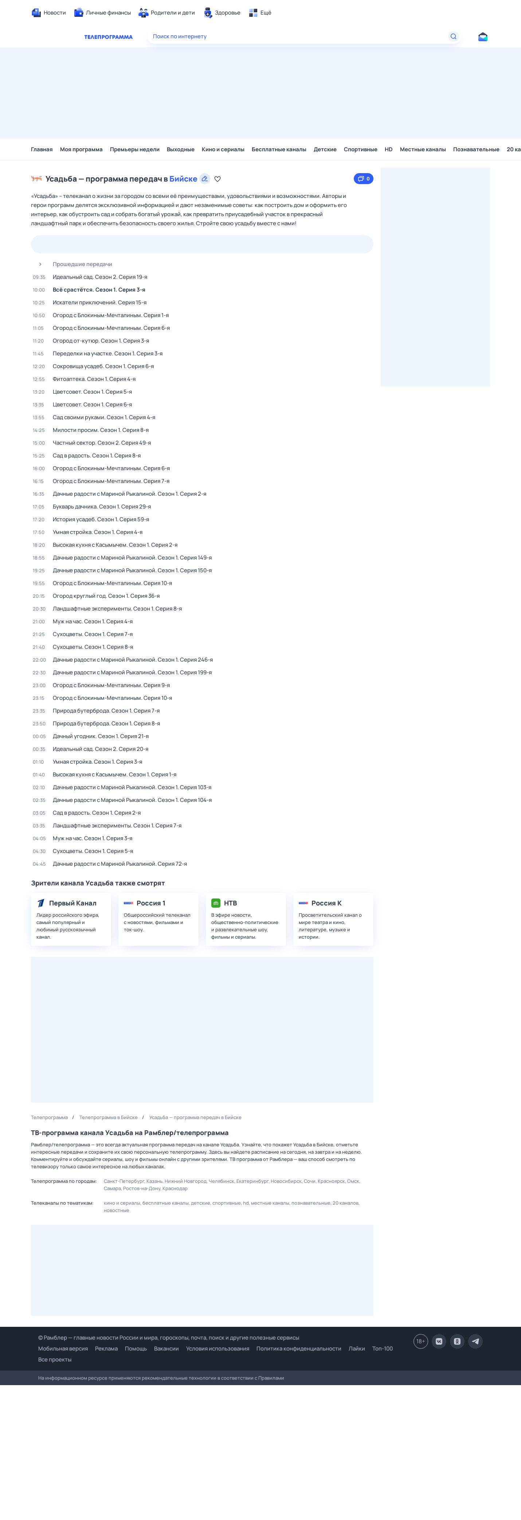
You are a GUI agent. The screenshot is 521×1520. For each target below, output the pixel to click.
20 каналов (346, 1203)
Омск (353, 1181)
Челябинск (221, 1181)
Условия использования (217, 1348)
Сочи (310, 1181)
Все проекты (54, 1359)
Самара (112, 1188)
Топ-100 (382, 1348)
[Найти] (453, 36)
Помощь (136, 1348)
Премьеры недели (135, 149)
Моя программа (81, 149)
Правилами (271, 1378)
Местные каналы (423, 149)
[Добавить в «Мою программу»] (217, 178)
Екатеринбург (252, 1181)
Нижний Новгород (186, 1181)
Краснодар (175, 1188)
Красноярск (331, 1181)
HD (389, 149)
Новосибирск (286, 1181)
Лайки (357, 1348)
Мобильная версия (63, 1348)
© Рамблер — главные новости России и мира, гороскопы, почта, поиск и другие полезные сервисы (168, 1337)
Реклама (106, 1348)
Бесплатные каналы (279, 149)
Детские (325, 149)
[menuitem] (48, 12)
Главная (42, 149)
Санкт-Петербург (124, 1181)
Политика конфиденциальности (298, 1348)
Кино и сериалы (223, 149)
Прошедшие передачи (72, 264)
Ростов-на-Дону (141, 1188)
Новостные (116, 1210)
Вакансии (166, 1348)
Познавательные (476, 149)
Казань (154, 1181)
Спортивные (360, 149)
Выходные (181, 149)
